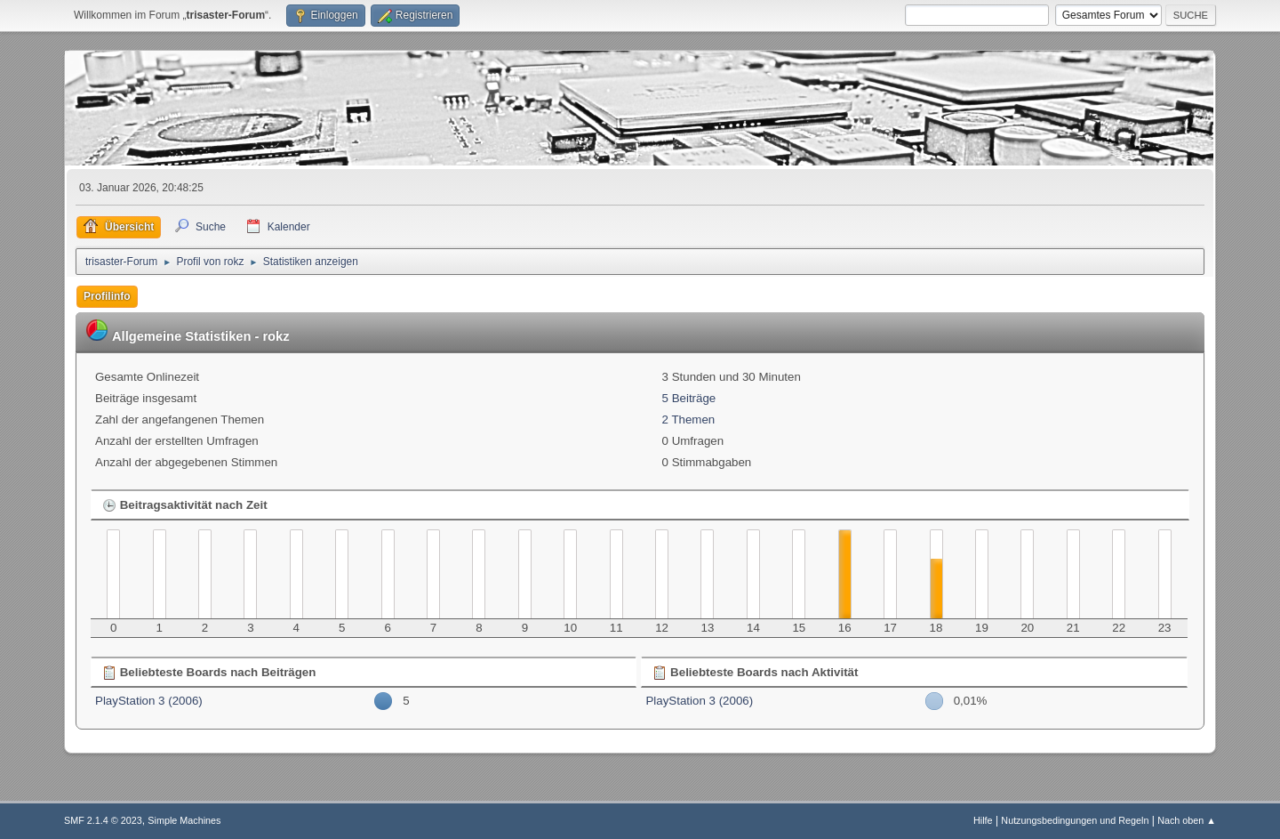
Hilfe (983, 820)
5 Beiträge (689, 398)
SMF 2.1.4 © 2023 (103, 820)
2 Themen (689, 419)
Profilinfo (107, 296)
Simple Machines (184, 820)
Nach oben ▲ (1186, 820)
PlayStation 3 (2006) (149, 700)
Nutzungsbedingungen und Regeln (1074, 820)
